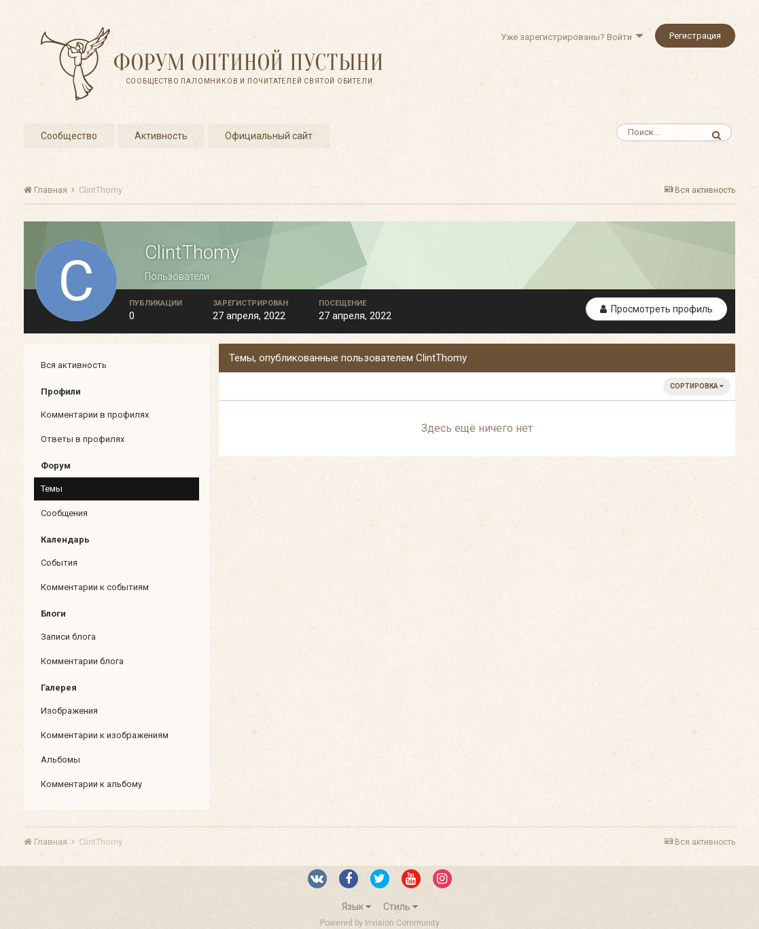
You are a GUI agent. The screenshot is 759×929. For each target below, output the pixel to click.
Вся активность (74, 365)
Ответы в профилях (82, 439)
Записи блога (68, 637)
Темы (52, 489)
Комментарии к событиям (95, 587)
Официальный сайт (269, 135)
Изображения (69, 711)
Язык (356, 906)
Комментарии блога (82, 661)
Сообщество (69, 135)
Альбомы (60, 759)
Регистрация (695, 36)
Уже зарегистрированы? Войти (572, 37)
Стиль (400, 906)
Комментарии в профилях (95, 414)
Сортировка (697, 386)
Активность (161, 135)
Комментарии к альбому (91, 784)
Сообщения (64, 513)
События (59, 563)
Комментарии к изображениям (105, 735)
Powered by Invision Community (380, 923)
